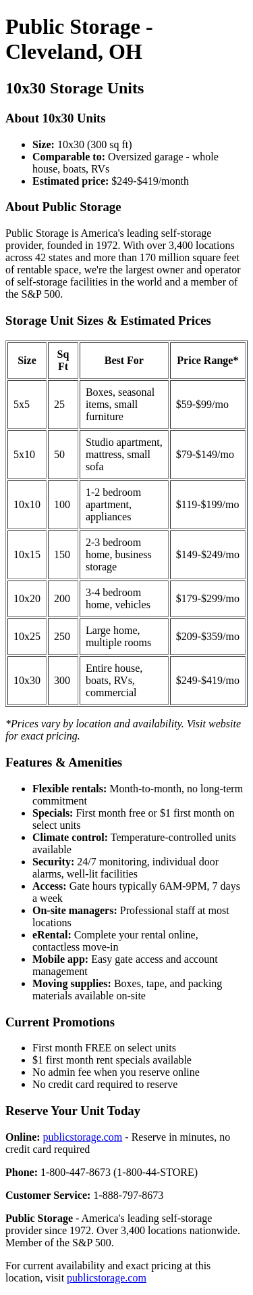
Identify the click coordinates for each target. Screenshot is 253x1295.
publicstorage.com (83, 1137)
